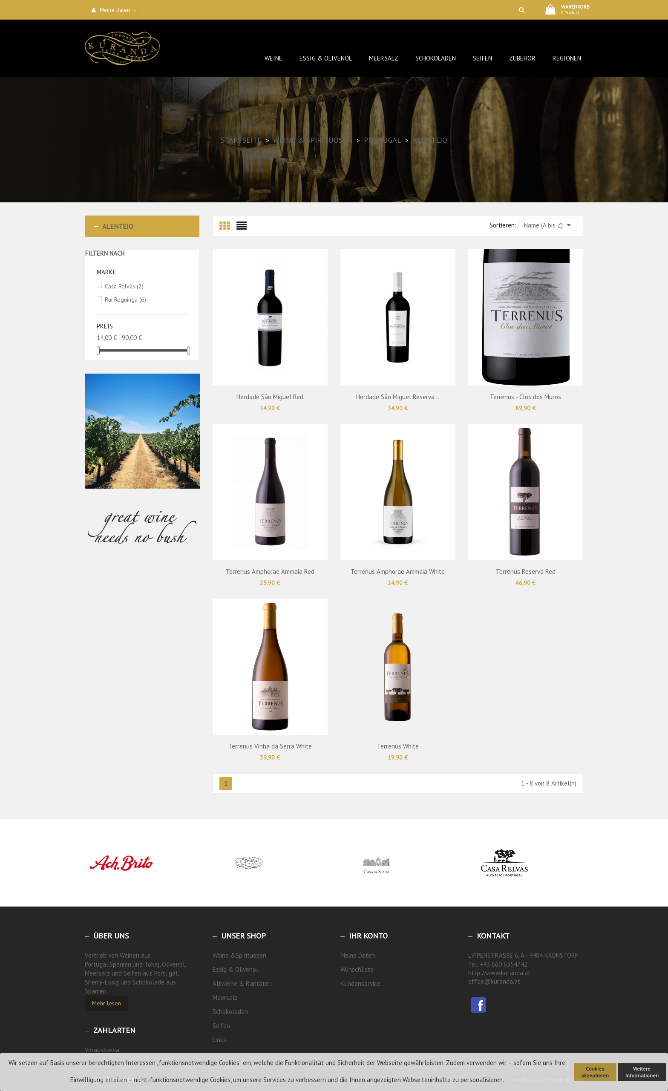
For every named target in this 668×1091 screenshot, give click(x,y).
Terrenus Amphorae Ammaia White (398, 571)
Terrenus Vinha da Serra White (270, 746)
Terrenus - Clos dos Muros (525, 397)
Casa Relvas (124, 286)
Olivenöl (246, 969)
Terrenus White (398, 746)
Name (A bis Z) (547, 225)
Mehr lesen (106, 1003)
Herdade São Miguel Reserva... (397, 397)
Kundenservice (360, 983)
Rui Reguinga (125, 299)
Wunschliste (357, 969)
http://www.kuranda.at (499, 973)
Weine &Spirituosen (239, 955)
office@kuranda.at (494, 981)
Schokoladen (230, 1012)
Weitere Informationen (642, 1072)
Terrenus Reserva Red (526, 571)
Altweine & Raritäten (242, 983)
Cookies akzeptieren (595, 1072)
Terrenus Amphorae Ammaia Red (270, 571)
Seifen (221, 1026)
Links (219, 1040)
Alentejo (117, 226)
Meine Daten (357, 955)
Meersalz (225, 997)
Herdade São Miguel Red (269, 397)
